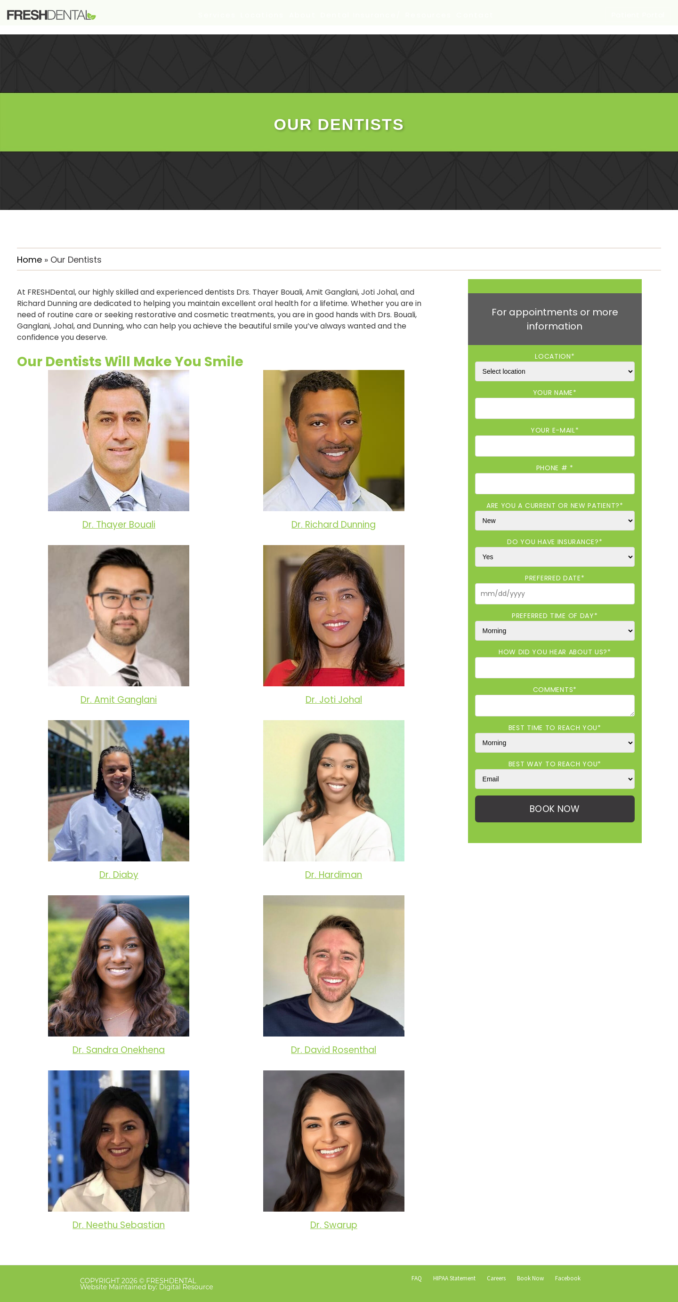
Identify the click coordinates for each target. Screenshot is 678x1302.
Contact (475, 15)
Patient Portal (638, 15)
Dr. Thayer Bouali (118, 524)
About (302, 15)
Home (29, 259)
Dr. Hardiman (333, 874)
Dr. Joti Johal (334, 699)
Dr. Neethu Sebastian (119, 1225)
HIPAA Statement (454, 1278)
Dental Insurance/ (361, 15)
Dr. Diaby (118, 874)
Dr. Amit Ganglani (119, 699)
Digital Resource (186, 1287)
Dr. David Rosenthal (333, 1050)
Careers (496, 1278)
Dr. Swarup (333, 1225)
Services (217, 15)
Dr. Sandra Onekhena (119, 1050)
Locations (262, 15)
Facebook (568, 1278)
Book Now (530, 1278)
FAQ (417, 1278)
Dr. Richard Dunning (333, 524)
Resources (428, 15)
